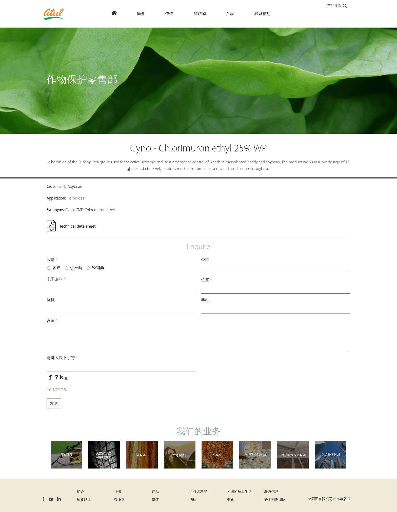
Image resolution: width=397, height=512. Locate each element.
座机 (51, 300)
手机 (205, 301)
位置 (206, 280)
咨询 (52, 321)
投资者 (119, 500)
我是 (52, 260)
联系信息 (271, 492)
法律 (192, 500)
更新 (230, 500)
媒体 (155, 500)
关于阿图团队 (275, 500)
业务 (118, 492)
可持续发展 (198, 492)
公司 (205, 260)
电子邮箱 (56, 280)
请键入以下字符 (62, 358)
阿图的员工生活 (239, 492)
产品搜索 (337, 6)
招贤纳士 (84, 500)
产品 (155, 492)
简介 (80, 492)
